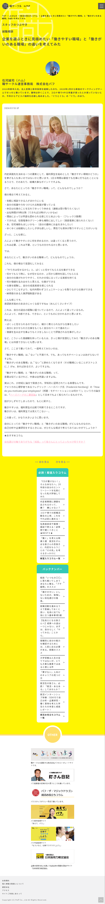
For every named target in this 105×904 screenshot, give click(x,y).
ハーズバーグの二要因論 (23, 394)
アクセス (5, 890)
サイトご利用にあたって (12, 893)
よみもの (13, 15)
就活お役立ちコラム (29, 15)
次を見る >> (63, 462)
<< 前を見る (42, 462)
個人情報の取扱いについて (13, 884)
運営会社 (5, 887)
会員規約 (5, 880)
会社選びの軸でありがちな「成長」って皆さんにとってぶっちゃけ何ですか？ (44, 441)
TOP (4, 15)
